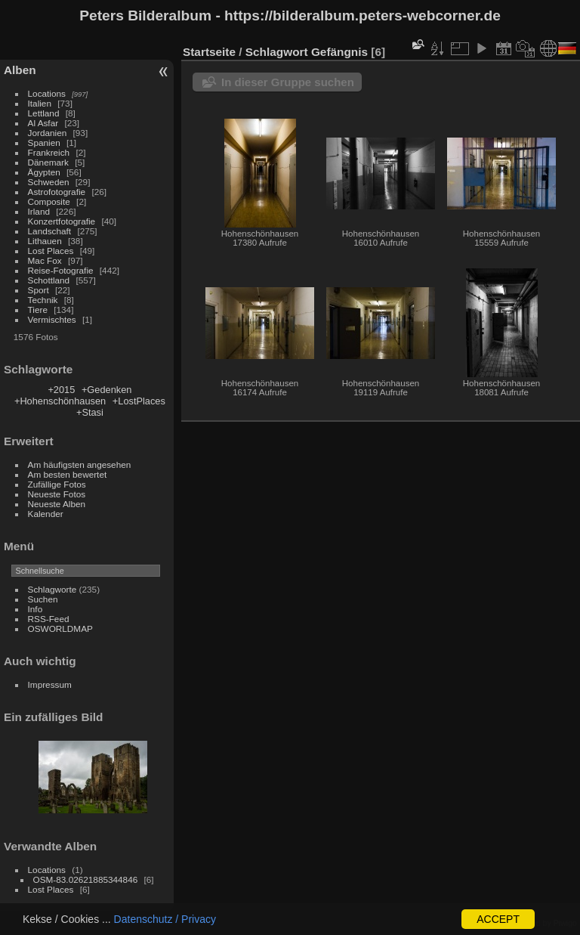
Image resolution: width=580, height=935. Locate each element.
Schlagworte (52, 589)
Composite (49, 201)
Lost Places (51, 250)
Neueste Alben (57, 504)
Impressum (50, 684)
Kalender (45, 514)
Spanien (44, 142)
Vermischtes (52, 319)
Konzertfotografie (62, 221)
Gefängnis (339, 51)
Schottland (49, 280)
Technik (43, 300)
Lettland (44, 113)
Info (35, 609)
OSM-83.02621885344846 (85, 879)
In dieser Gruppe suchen (287, 82)
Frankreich (49, 152)
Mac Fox (45, 260)
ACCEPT (498, 919)
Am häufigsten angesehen (79, 464)
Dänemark (48, 162)
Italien (39, 103)
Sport (38, 290)
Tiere (38, 309)
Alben (20, 69)
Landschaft (50, 231)
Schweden (48, 182)
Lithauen (45, 241)
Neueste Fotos (57, 494)
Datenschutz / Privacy (165, 919)
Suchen (43, 599)
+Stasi (89, 412)
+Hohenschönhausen (60, 401)
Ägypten (44, 172)
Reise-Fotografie (61, 270)
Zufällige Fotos (57, 484)
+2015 (61, 389)
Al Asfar (43, 123)
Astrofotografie (57, 192)
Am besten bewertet (67, 474)
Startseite (209, 51)
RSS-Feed (48, 619)
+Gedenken (107, 389)
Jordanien (47, 133)
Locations (47, 93)
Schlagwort (276, 51)
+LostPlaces (139, 401)
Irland (39, 211)
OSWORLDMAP (60, 628)
